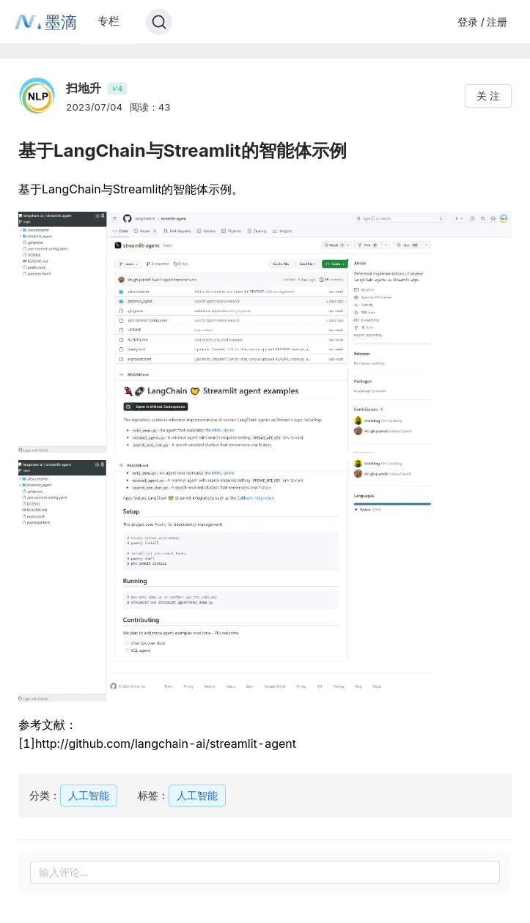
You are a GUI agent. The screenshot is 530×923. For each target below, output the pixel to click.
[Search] (159, 22)
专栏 (108, 21)
